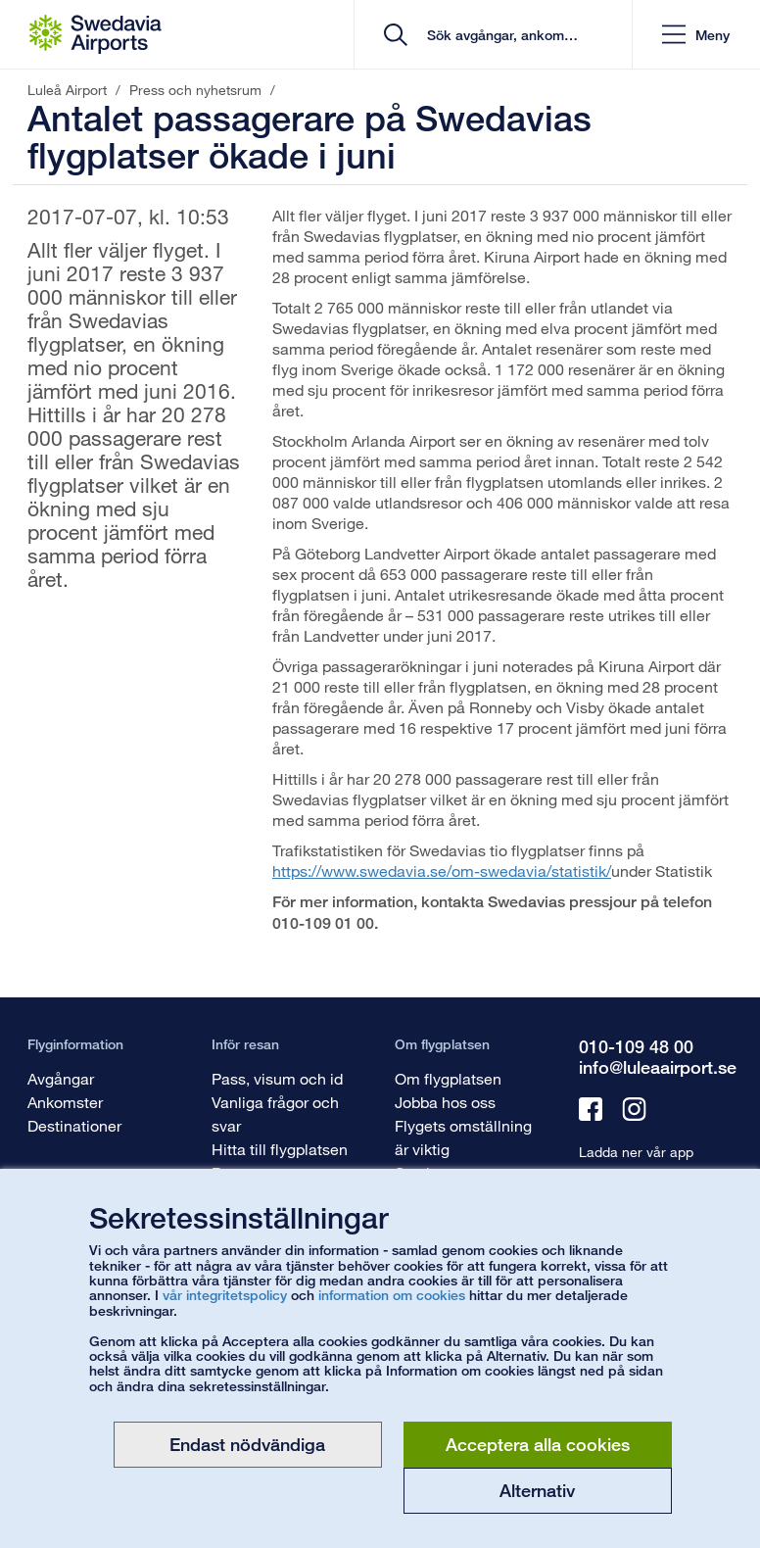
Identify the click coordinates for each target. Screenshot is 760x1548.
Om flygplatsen (448, 1078)
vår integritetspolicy (225, 1294)
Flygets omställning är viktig (463, 1137)
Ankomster (65, 1101)
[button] (696, 35)
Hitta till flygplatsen (280, 1148)
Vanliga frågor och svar (275, 1113)
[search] (500, 35)
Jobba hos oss (445, 1101)
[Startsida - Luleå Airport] (95, 34)
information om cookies (391, 1294)
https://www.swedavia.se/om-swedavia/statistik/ (441, 870)
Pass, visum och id (277, 1078)
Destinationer (74, 1125)
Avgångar (60, 1078)
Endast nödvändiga (247, 1444)
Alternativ (537, 1490)
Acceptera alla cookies (538, 1444)
